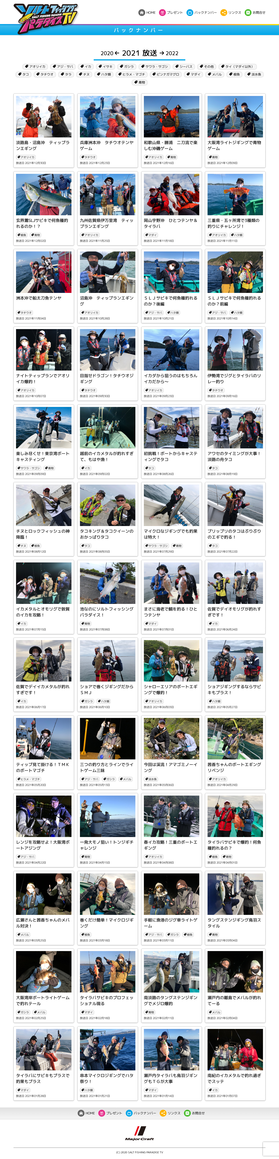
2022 (168, 53)
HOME (86, 1113)
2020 (110, 53)
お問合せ (194, 1113)
